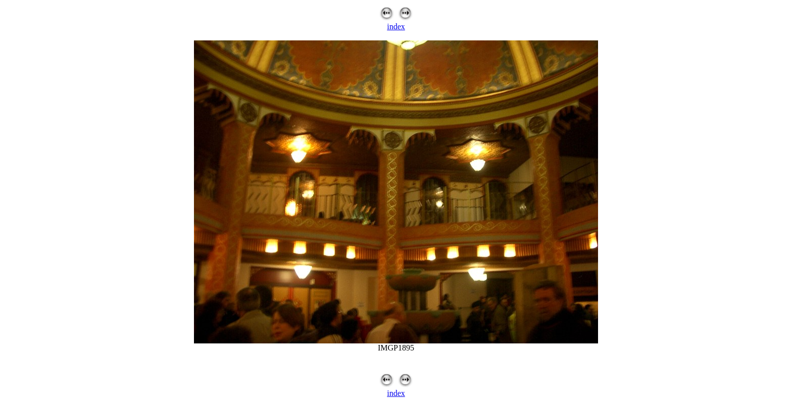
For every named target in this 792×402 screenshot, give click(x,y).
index (396, 26)
